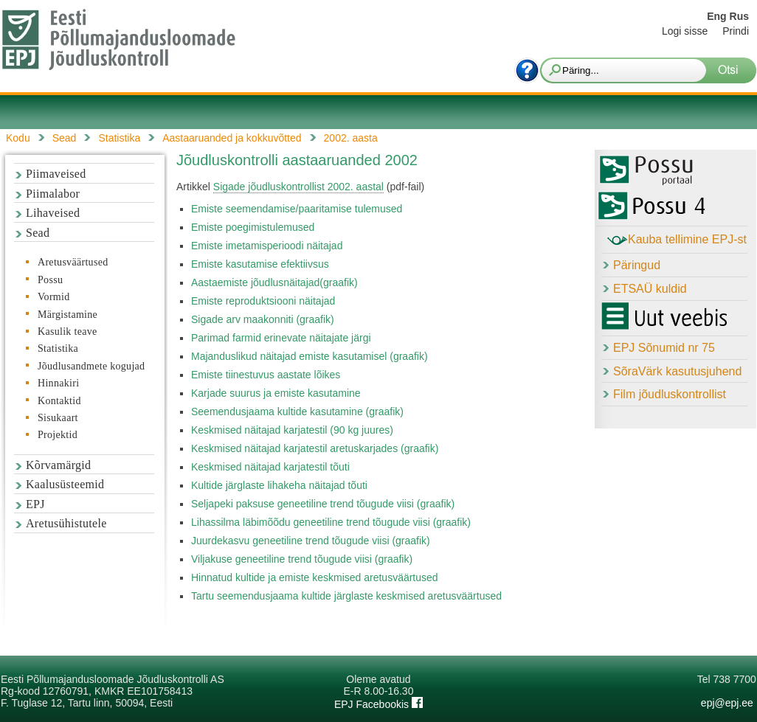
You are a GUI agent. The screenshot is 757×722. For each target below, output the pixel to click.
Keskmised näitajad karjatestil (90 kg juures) (292, 430)
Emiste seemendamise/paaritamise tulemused (296, 209)
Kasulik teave (67, 331)
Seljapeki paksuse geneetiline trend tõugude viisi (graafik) (322, 504)
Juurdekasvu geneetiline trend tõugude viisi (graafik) (310, 540)
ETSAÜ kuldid (650, 288)
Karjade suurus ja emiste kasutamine (276, 393)
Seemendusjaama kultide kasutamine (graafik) (297, 411)
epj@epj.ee (727, 703)
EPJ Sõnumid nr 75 (664, 347)
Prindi (735, 31)
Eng (716, 16)
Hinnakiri (58, 383)
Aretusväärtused (73, 262)
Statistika (58, 348)
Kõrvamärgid (58, 465)
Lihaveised (53, 212)
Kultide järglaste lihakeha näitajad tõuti (279, 485)
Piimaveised (56, 173)
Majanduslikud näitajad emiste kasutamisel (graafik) (309, 356)
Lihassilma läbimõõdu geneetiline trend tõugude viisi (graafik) (331, 522)
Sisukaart (58, 417)
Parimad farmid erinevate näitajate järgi (281, 338)
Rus (739, 16)
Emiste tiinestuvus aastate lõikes (265, 375)
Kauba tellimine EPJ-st (677, 240)
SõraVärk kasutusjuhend (677, 371)
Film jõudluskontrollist (669, 394)
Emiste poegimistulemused (252, 227)
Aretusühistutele (66, 523)
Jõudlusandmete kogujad (91, 366)
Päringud (636, 265)
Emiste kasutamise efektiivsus (260, 264)
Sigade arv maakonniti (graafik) (262, 319)
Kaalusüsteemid (65, 484)
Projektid (57, 434)
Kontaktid (59, 400)
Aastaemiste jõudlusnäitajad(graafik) (274, 282)
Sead (37, 232)
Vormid (54, 296)
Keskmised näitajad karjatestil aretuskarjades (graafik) (314, 448)
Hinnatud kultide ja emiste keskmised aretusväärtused (314, 577)
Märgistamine (67, 314)
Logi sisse (685, 31)
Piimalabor (53, 193)
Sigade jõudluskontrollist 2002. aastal (298, 186)
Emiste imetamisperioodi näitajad (266, 245)
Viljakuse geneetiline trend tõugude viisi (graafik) (301, 559)
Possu (50, 279)
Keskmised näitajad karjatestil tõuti (270, 467)
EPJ (35, 504)
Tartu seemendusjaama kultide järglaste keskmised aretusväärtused (346, 596)
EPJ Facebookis (378, 704)
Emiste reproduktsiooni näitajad (263, 301)
